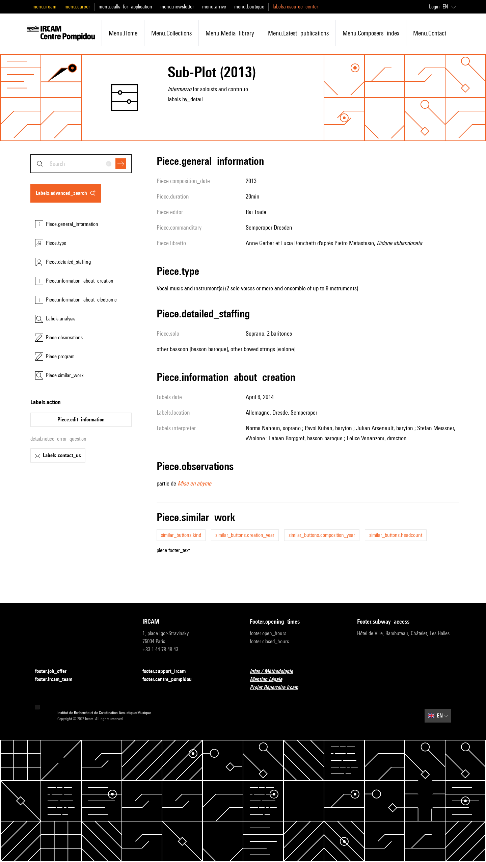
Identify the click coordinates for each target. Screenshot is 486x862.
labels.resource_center (295, 6)
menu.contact (429, 33)
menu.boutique (249, 6)
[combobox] (81, 163)
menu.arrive (214, 6)
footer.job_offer (55, 671)
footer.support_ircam (168, 671)
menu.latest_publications (298, 33)
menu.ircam (44, 6)
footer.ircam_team (57, 679)
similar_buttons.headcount (395, 535)
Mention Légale (270, 679)
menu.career (77, 6)
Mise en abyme (194, 483)
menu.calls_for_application (125, 6)
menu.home (123, 33)
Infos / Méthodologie (275, 671)
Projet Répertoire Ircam (278, 687)
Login (434, 6)
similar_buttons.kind (181, 535)
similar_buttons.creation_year (244, 535)
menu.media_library (230, 33)
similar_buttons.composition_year (322, 535)
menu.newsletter (177, 6)
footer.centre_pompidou (171, 679)
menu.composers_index (371, 33)
